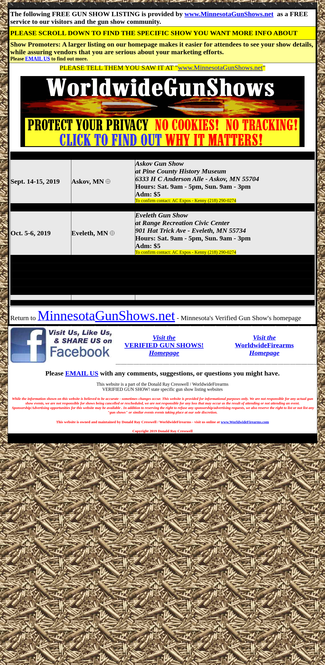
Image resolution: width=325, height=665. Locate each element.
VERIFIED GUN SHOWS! (164, 345)
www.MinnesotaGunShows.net (228, 14)
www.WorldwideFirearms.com (245, 422)
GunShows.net (135, 315)
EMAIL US (37, 59)
